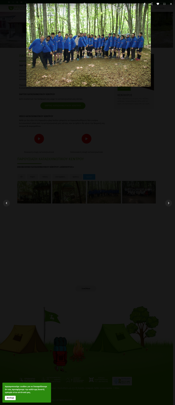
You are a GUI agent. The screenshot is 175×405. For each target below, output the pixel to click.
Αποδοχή (10, 398)
